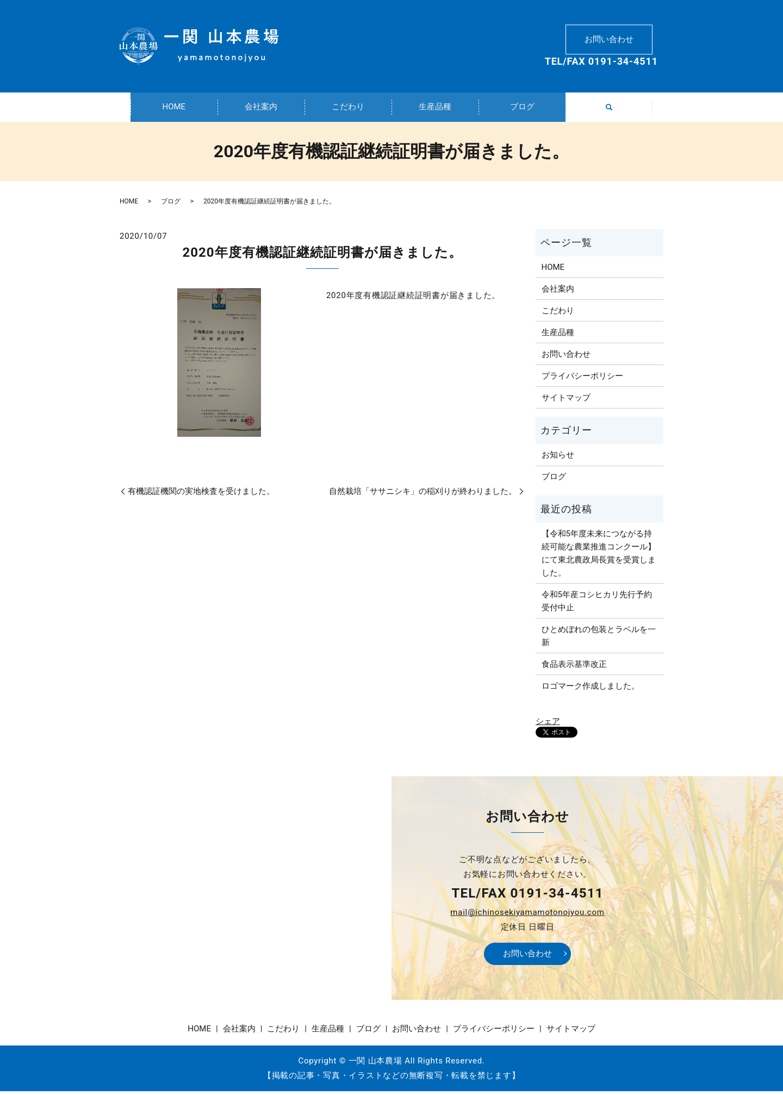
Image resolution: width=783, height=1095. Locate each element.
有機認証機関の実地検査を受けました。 (201, 495)
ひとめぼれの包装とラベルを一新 (599, 639)
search (615, 114)
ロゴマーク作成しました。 (590, 690)
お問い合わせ (609, 36)
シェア (548, 726)
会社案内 (261, 108)
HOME (174, 108)
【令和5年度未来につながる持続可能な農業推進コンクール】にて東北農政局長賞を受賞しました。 (599, 557)
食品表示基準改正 (574, 668)
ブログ (522, 108)
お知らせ (558, 459)
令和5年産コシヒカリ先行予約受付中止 (597, 604)
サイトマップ (566, 401)
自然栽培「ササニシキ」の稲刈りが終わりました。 (423, 495)
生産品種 (435, 108)
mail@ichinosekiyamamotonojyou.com (527, 916)
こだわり (348, 108)
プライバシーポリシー (582, 380)
